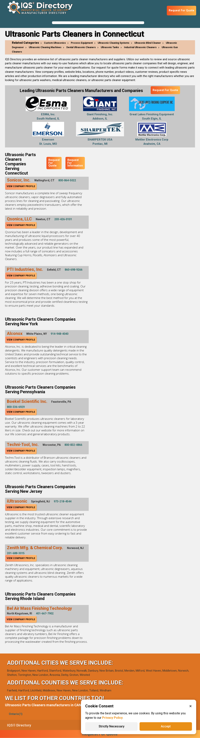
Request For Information (75, 162)
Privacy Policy (112, 718)
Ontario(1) (15, 714)
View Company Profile (21, 186)
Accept (166, 726)
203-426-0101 (63, 219)
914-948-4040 (59, 333)
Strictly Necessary (111, 726)
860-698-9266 (73, 269)
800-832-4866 (73, 444)
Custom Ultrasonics (55, 43)
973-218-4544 (62, 501)
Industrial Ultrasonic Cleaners (140, 47)
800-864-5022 (67, 180)
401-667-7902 (45, 613)
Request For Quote (181, 10)
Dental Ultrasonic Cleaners (81, 47)
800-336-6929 (16, 406)
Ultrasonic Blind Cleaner (147, 43)
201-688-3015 (16, 553)
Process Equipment (82, 43)
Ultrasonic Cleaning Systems (113, 43)
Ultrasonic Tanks (110, 47)
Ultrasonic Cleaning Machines (45, 47)
